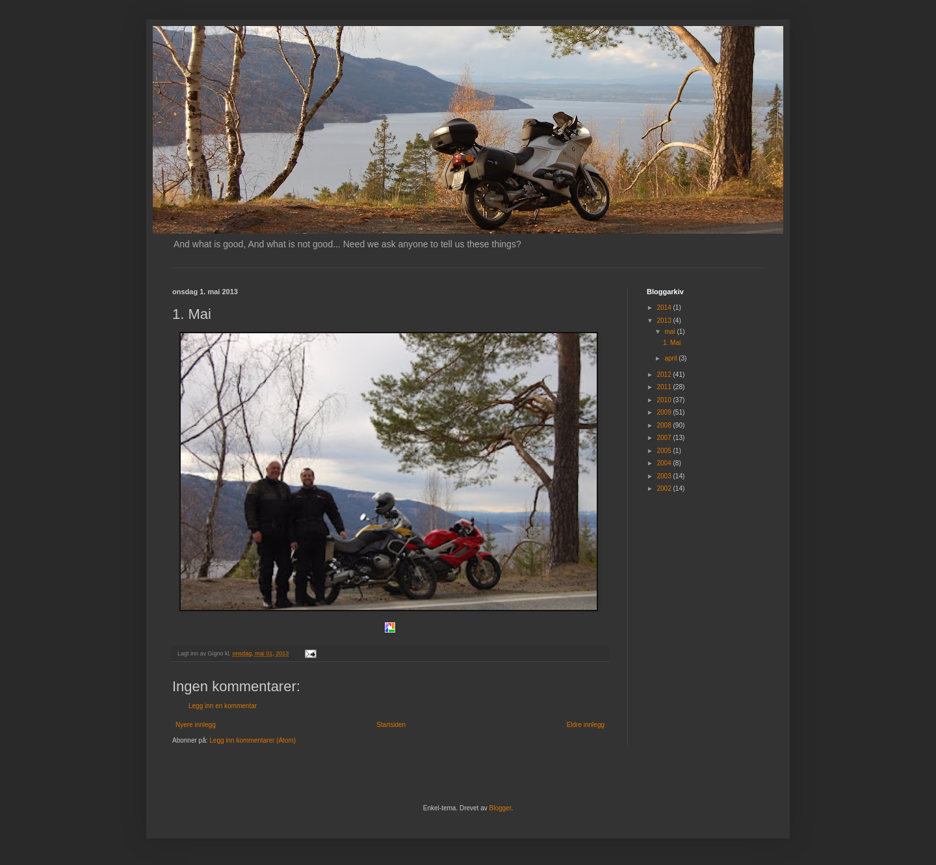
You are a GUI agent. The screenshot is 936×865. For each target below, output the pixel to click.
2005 (664, 450)
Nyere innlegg (196, 724)
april (671, 358)
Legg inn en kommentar (222, 705)
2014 (664, 307)
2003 (664, 476)
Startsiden (391, 724)
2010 (664, 400)
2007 (664, 437)
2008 (664, 425)
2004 (664, 463)
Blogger (500, 808)
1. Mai (672, 342)
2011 (664, 387)
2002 (664, 488)
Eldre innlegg (585, 724)
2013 (664, 320)
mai (670, 331)
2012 (664, 374)
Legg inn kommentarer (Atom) (252, 740)
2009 (664, 412)
